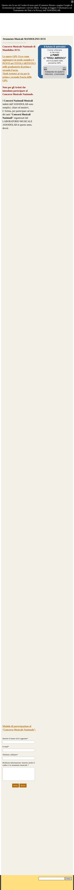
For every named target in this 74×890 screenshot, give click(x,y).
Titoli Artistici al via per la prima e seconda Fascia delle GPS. (17, 77)
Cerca (68, 878)
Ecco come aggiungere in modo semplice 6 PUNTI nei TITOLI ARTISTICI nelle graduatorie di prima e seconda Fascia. (19, 63)
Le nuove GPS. (10, 56)
